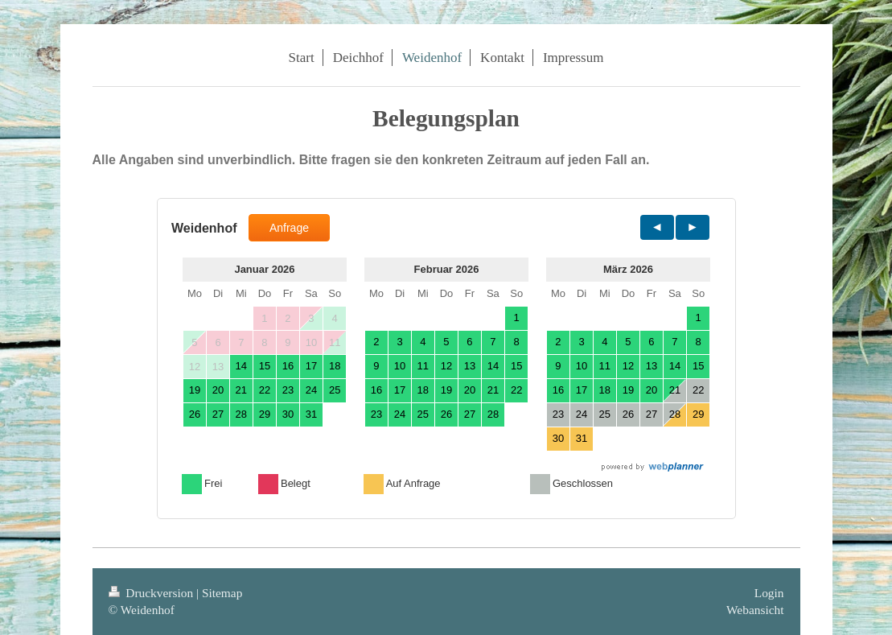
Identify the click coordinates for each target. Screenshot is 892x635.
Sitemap (222, 593)
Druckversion (152, 593)
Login (769, 593)
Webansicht (754, 609)
